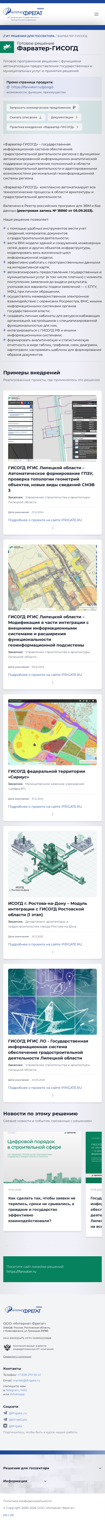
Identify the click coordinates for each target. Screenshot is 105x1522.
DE (12, 1515)
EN (5, 1515)
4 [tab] (25, 1246)
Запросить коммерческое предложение (43, 107)
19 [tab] (56, 1251)
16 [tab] (98, 1246)
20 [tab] (62, 1251)
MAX (24, 1390)
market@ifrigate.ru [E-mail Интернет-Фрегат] (26, 1380)
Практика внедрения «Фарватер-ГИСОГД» (44, 127)
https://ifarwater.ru (21, 1271)
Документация (64, 117)
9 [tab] (56, 1246)
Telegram (12, 1390)
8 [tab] (50, 1246)
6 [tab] (37, 1246)
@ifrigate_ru (18, 1413)
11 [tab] (68, 1246)
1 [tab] (7, 1246)
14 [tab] (86, 1246)
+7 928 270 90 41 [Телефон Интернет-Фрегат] (29, 1375)
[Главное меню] (96, 14)
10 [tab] (62, 1246)
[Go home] (23, 1309)
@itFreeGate (18, 1419)
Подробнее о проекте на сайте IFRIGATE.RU (45, 520)
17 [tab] (43, 1251)
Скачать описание (26, 117)
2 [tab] (13, 1246)
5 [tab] (31, 1246)
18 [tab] (50, 1251)
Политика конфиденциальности (27, 1501)
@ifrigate (15, 1426)
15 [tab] (92, 1246)
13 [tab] (80, 1246)
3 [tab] (19, 1246)
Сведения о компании (17, 1356)
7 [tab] (43, 1246)
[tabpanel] (44, 1181)
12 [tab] (74, 1246)
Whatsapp (17, 1394)
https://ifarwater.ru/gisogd (29, 87)
